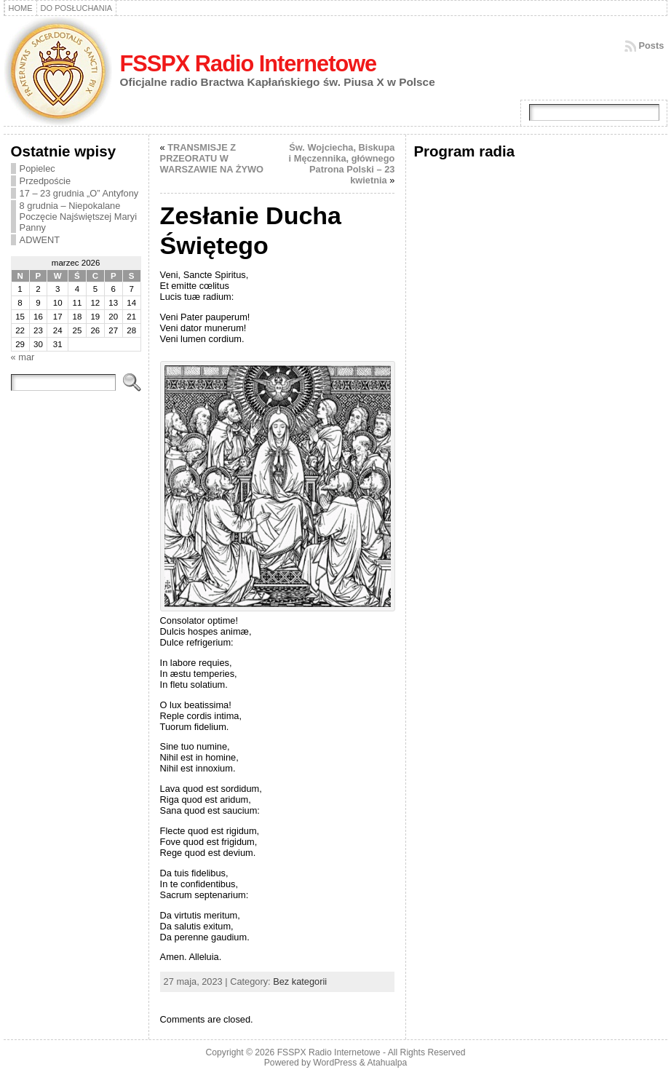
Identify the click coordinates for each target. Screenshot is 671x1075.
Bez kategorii (300, 981)
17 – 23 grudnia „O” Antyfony (79, 193)
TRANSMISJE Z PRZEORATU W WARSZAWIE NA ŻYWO (211, 158)
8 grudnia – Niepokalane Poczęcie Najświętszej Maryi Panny (78, 216)
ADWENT (40, 239)
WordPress (335, 1063)
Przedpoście (45, 180)
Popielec (37, 168)
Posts (651, 45)
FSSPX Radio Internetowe (248, 63)
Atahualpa (387, 1063)
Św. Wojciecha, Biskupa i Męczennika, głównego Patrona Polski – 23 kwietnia (342, 164)
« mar (23, 357)
